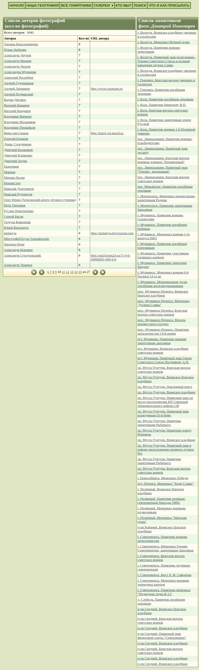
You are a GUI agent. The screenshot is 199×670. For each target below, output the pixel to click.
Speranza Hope (14, 244)
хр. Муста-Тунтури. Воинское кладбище (167, 392)
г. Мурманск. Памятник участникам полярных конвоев (163, 255)
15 (80, 272)
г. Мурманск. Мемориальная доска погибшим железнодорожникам (162, 284)
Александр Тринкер (18, 265)
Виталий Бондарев (17, 111)
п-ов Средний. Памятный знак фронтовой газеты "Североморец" (162, 636)
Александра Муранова (20, 72)
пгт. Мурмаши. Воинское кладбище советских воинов (163, 350)
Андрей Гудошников (19, 83)
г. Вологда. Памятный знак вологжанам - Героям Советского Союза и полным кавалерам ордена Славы (167, 61)
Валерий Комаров (16, 105)
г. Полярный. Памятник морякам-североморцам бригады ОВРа (162, 501)
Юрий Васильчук (16, 228)
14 (76, 272)
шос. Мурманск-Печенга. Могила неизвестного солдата (162, 322)
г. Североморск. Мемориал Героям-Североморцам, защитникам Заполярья (166, 548)
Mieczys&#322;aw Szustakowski (26, 239)
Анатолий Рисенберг (19, 77)
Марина (9, 172)
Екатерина (11, 166)
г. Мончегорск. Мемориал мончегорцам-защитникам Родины (167, 198)
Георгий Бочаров (16, 139)
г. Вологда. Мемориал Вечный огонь (164, 42)
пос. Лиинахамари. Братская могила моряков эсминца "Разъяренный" (163, 160)
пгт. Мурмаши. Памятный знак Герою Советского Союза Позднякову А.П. (165, 360)
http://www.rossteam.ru (107, 89)
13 (71, 272)
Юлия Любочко (15, 50)
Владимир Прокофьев (19, 127)
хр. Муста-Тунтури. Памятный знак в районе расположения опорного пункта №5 (166, 449)
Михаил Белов (14, 177)
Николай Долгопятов (19, 189)
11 (63, 272)
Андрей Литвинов (17, 89)
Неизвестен (12, 183)
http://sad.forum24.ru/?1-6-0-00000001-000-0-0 (111, 257)
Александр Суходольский (22, 255)
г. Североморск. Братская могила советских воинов (161, 558)
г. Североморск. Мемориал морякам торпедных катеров (163, 582)
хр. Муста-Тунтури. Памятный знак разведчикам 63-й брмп (163, 413)
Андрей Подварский (18, 94)
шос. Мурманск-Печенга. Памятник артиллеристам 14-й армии (163, 331)
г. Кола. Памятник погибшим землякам (165, 99)
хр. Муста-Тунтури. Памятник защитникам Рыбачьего (159, 423)
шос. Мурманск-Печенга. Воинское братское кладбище (163, 293)
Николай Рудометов (18, 194)
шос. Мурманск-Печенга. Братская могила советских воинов (162, 312)
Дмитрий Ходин (15, 161)
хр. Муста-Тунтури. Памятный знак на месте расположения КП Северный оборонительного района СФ (165, 402)
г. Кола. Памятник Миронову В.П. (162, 105)
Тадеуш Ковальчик (17, 222)
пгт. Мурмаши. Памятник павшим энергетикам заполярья (162, 341)
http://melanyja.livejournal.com (112, 233)
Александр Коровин (18, 250)
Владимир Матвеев (17, 116)
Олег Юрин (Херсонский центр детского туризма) (40, 200)
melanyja (10, 233)
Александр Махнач (17, 61)
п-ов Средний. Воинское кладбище (163, 628)
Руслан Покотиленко (19, 211)
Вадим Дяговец (15, 100)
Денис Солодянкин (17, 144)
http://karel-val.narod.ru (107, 133)
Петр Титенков (14, 205)
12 (67, 272)
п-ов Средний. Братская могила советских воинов (160, 620)
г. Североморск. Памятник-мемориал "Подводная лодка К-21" (164, 592)
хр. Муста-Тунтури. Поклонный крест (165, 387)
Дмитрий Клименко (18, 155)
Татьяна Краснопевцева (21, 44)
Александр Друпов (17, 55)
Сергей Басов (13, 216)
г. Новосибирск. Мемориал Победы (163, 478)
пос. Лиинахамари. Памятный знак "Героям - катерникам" (163, 169)
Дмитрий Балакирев (18, 150)
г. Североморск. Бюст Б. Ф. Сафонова (164, 575)
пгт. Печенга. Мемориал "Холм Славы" (166, 483)
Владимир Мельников (19, 122)
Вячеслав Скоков (16, 133)
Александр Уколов (17, 66)
